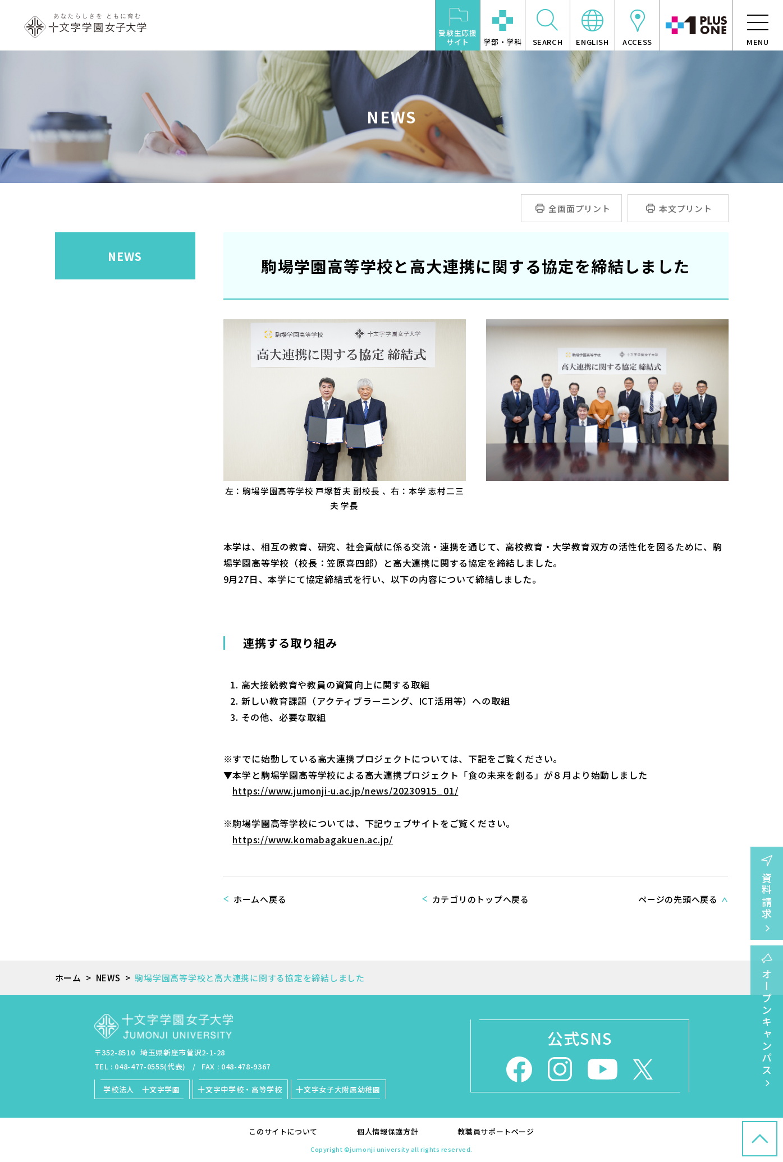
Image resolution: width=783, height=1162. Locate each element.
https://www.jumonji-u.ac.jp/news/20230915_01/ (345, 790)
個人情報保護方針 (387, 1131)
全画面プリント (579, 208)
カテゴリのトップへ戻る (480, 899)
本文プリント (685, 208)
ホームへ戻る (260, 899)
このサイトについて (283, 1131)
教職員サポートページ (495, 1131)
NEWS (125, 256)
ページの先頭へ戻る (678, 899)
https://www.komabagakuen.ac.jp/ (312, 839)
